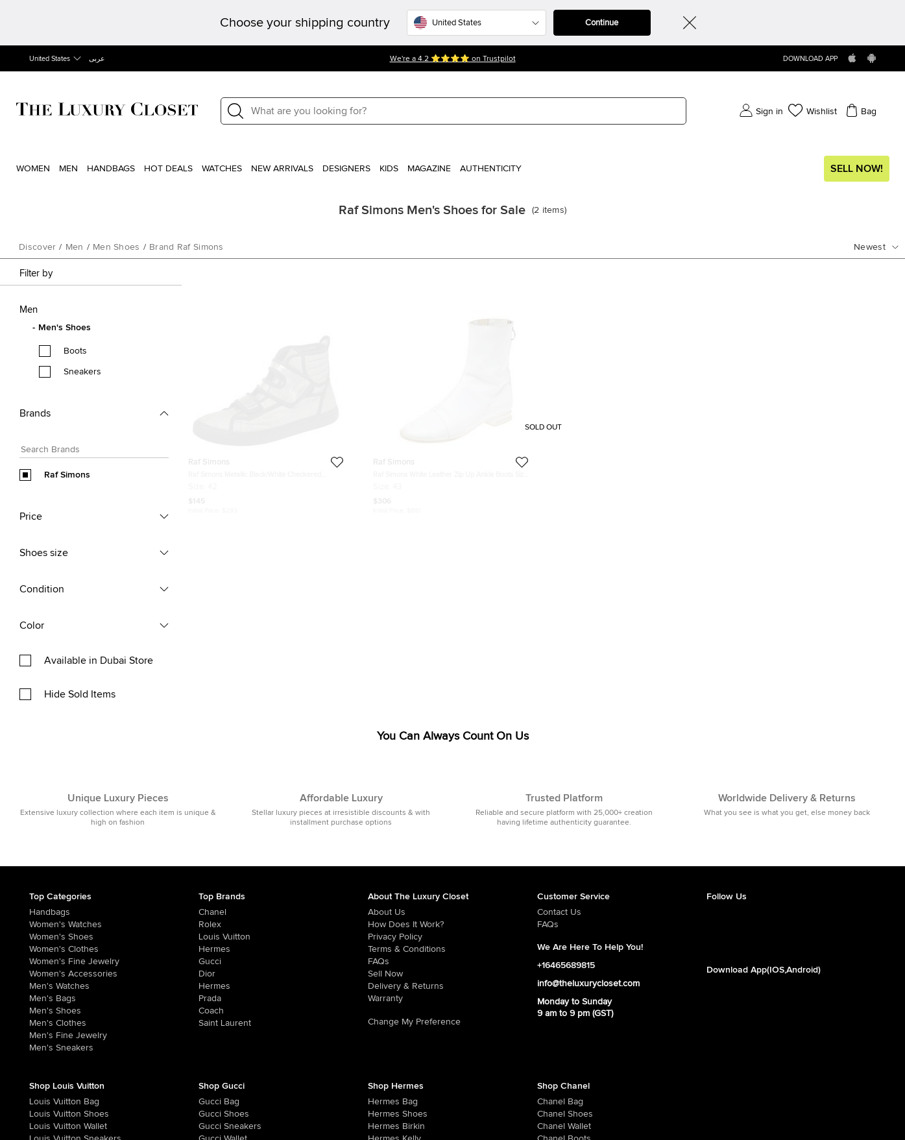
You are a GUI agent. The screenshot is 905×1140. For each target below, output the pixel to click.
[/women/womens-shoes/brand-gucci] (215, 1114)
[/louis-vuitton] (283, 936)
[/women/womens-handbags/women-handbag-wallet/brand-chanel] (554, 1126)
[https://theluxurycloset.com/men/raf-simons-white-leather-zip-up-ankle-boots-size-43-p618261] (451, 399)
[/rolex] (283, 924)
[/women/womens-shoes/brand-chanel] (554, 1114)
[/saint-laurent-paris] (283, 1023)
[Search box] (90, 451)
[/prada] (283, 998)
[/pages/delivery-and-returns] (452, 986)
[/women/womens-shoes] (114, 936)
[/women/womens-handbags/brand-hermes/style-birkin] (385, 1126)
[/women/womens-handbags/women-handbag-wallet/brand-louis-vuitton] (46, 1126)
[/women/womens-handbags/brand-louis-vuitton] (46, 1101)
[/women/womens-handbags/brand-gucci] (215, 1101)
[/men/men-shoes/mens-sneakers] (114, 1047)
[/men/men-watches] (114, 986)
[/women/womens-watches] (114, 924)
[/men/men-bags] (114, 998)
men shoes (116, 247)
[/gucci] (283, 961)
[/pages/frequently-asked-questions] (452, 961)
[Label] (464, 111)
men (75, 247)
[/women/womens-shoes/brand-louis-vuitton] (46, 1114)
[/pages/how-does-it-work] (452, 924)
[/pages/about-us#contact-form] (621, 912)
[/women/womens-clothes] (114, 949)
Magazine (429, 168)
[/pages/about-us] (452, 912)
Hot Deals (168, 168)
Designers (346, 168)
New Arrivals (282, 168)
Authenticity (491, 168)
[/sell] (452, 973)
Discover (37, 247)
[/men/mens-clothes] (114, 1023)
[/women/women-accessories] (114, 973)
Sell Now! (856, 169)
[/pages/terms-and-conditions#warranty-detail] (452, 998)
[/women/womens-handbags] (114, 912)
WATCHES (222, 168)
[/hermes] (283, 949)
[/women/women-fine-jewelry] (114, 961)
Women (33, 168)
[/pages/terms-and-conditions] (452, 949)
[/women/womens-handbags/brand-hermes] (385, 1101)
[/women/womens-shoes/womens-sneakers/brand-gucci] (215, 1126)
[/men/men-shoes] (114, 1010)
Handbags (111, 168)
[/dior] (283, 973)
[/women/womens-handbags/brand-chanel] (554, 1101)
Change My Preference (414, 1021)
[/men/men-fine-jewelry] (114, 1035)
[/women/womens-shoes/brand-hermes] (385, 1114)
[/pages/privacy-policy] (452, 936)
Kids (389, 168)
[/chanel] (283, 912)
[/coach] (283, 1010)
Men (68, 168)
